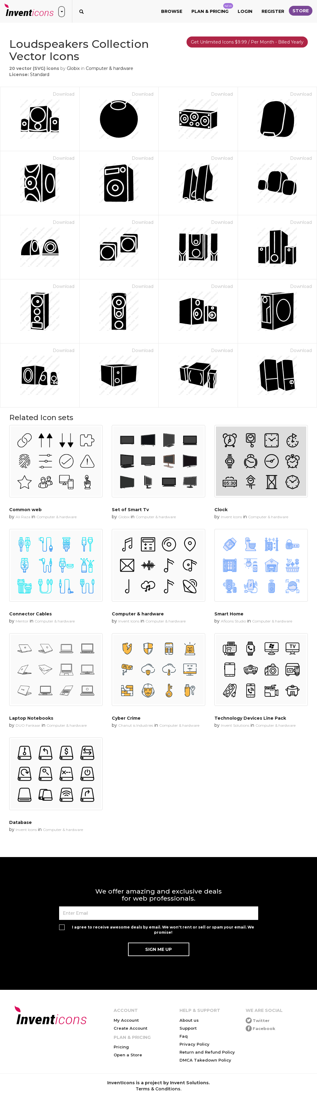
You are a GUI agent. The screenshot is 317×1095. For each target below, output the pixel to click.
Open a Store (128, 1054)
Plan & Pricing (212, 8)
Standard (39, 74)
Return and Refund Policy (207, 1052)
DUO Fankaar (28, 725)
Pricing (121, 1046)
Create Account (130, 1028)
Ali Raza (23, 517)
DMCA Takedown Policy (205, 1060)
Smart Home (228, 614)
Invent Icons (231, 517)
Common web (25, 509)
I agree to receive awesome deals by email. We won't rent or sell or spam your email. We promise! (163, 930)
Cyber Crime (126, 718)
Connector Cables (30, 614)
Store (300, 10)
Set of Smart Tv (130, 509)
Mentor (22, 621)
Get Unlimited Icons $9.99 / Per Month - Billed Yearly (247, 42)
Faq (183, 1036)
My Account (126, 1020)
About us (189, 1020)
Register (273, 11)
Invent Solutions (235, 725)
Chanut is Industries (135, 725)
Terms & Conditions (158, 1089)
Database (20, 822)
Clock (221, 509)
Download (63, 94)
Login (245, 11)
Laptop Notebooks (31, 718)
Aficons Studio (233, 621)
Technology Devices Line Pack (250, 718)
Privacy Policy (194, 1044)
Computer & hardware (109, 68)
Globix (73, 68)
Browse (171, 11)
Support (188, 1028)
